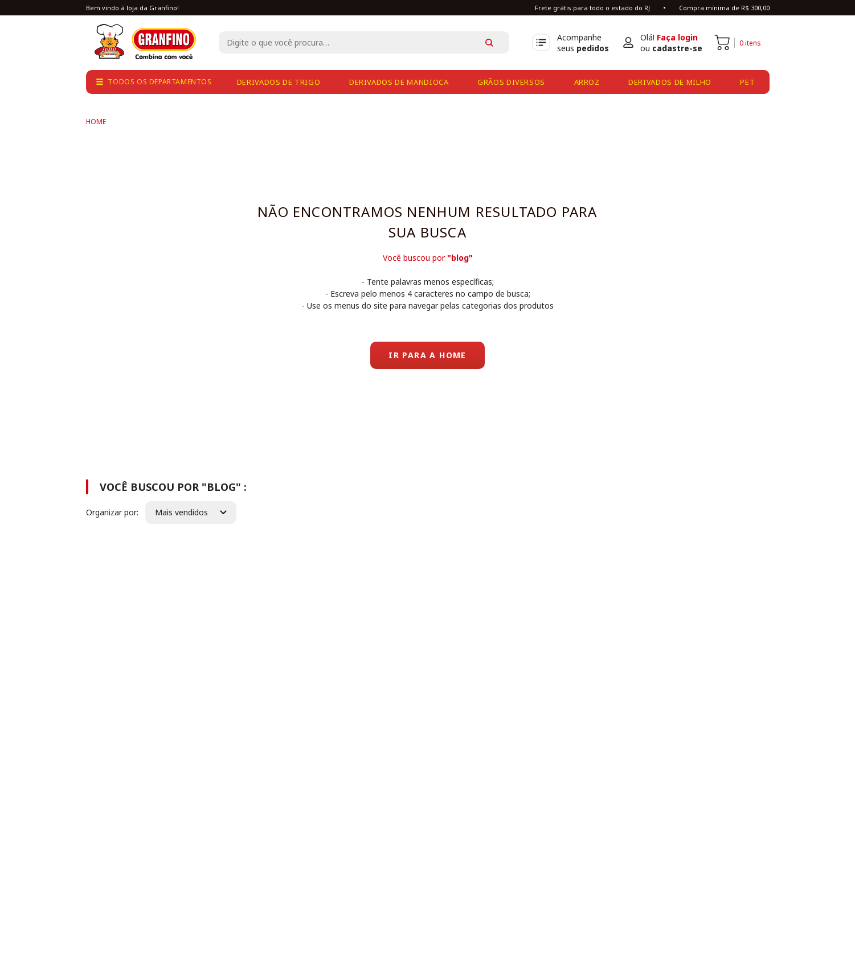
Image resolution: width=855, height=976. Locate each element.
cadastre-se (677, 48)
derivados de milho (669, 82)
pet (747, 82)
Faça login (677, 37)
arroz (587, 82)
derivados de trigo (279, 82)
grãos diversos (511, 82)
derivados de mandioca (399, 82)
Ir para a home (427, 355)
